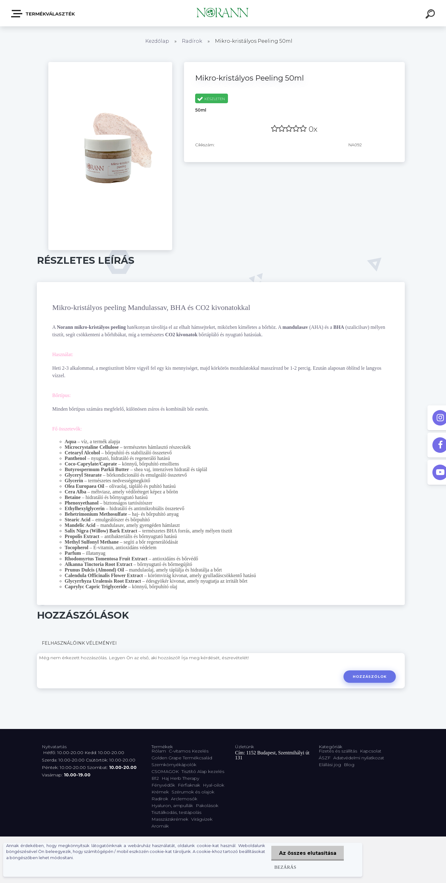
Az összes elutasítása (307, 853)
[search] (431, 15)
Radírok (192, 41)
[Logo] (223, 13)
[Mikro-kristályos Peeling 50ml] (110, 64)
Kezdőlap (157, 41)
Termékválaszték (43, 13)
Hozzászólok (370, 676)
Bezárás (285, 867)
